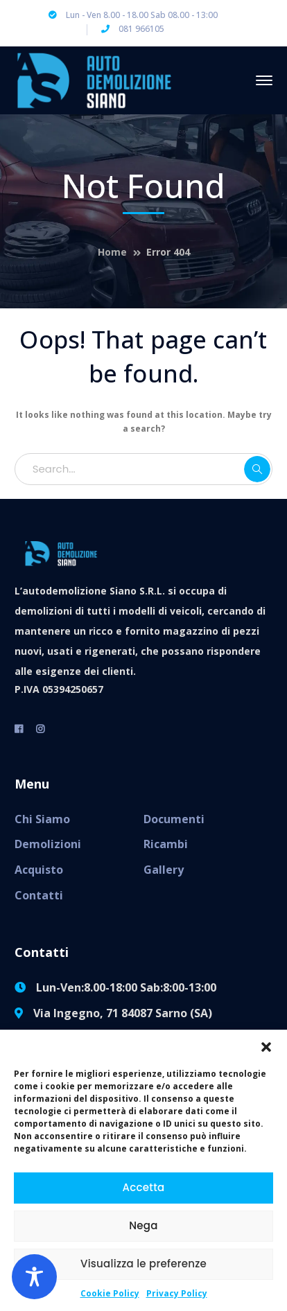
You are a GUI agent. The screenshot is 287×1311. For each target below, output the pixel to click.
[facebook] (19, 729)
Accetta (144, 1187)
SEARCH (257, 469)
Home (112, 251)
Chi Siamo (42, 819)
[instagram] (40, 729)
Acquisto (39, 869)
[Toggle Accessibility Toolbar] (34, 1277)
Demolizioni (48, 844)
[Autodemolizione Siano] (94, 79)
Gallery (164, 869)
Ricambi (166, 844)
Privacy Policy (176, 1293)
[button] (266, 1047)
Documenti (174, 819)
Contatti (39, 895)
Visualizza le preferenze (143, 1263)
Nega (143, 1225)
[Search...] (144, 469)
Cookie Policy (109, 1293)
